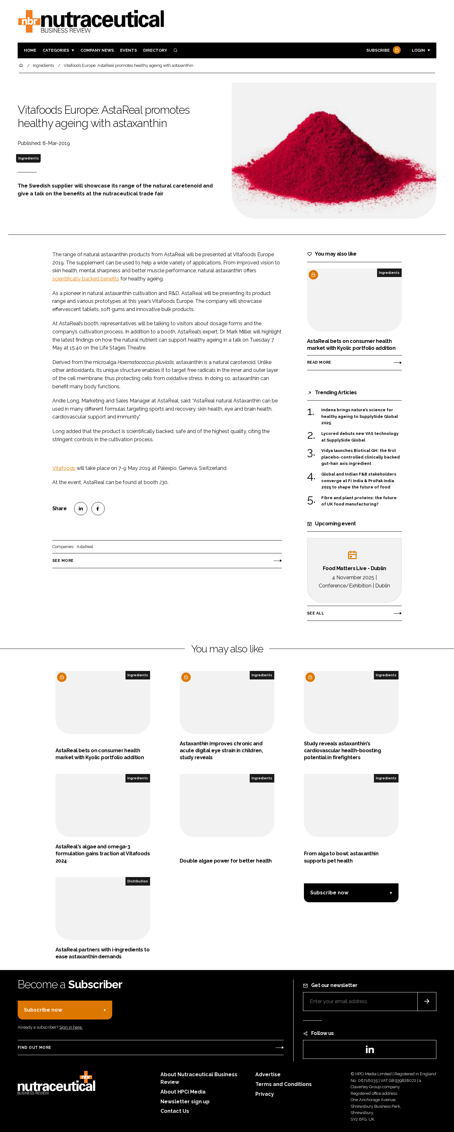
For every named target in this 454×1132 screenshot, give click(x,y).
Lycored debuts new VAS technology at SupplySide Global (360, 436)
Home (30, 50)
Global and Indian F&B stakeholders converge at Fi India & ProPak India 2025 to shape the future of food (358, 480)
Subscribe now (329, 893)
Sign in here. (71, 1027)
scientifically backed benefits (85, 279)
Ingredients (28, 158)
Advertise (268, 1074)
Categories (56, 50)
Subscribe (382, 51)
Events (128, 50)
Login (418, 50)
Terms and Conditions (283, 1084)
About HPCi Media (183, 1092)
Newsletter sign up (185, 1102)
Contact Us (174, 1111)
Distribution (137, 881)
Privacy (264, 1094)
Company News (97, 50)
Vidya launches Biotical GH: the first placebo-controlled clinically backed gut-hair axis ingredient (360, 457)
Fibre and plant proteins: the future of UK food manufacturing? (359, 501)
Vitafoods (63, 468)
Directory (155, 50)
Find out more (34, 1047)
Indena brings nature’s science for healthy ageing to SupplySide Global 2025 (359, 416)
